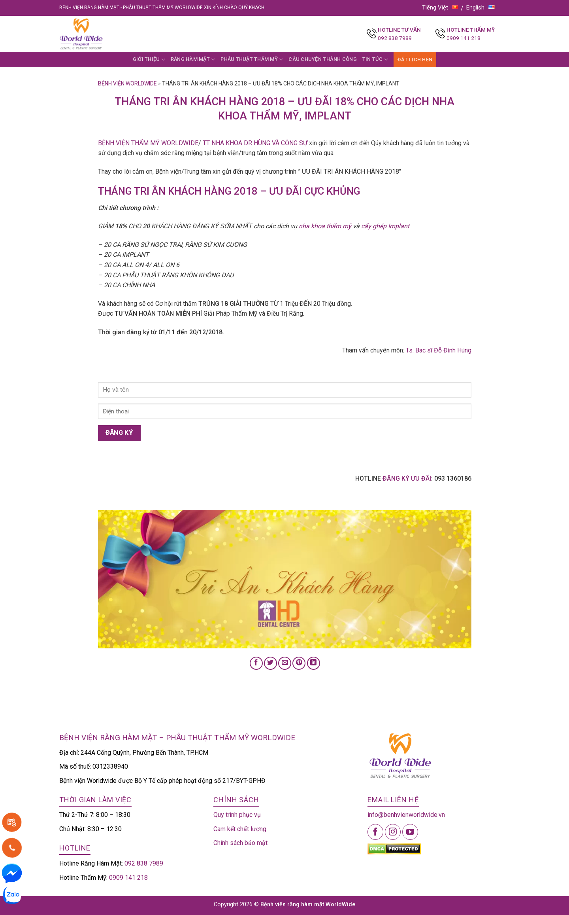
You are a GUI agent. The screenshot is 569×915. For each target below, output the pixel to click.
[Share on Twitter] (270, 663)
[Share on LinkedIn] (313, 663)
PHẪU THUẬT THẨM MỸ (251, 59)
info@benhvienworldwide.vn (406, 814)
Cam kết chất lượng (239, 829)
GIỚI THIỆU (149, 59)
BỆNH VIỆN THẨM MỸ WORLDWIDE (148, 143)
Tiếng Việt (440, 7)
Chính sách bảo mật (240, 843)
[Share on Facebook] (256, 663)
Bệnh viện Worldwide (127, 83)
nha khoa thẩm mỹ (324, 226)
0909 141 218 (463, 38)
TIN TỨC (375, 59)
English (480, 7)
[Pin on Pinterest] (298, 663)
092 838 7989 (395, 38)
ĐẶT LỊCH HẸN (415, 60)
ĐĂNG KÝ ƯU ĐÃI (406, 478)
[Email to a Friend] (284, 663)
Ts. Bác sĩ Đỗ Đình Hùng (438, 350)
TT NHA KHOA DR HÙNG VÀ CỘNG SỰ (255, 143)
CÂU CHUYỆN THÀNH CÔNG (322, 59)
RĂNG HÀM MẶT (193, 59)
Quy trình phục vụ (237, 814)
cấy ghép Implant (385, 226)
